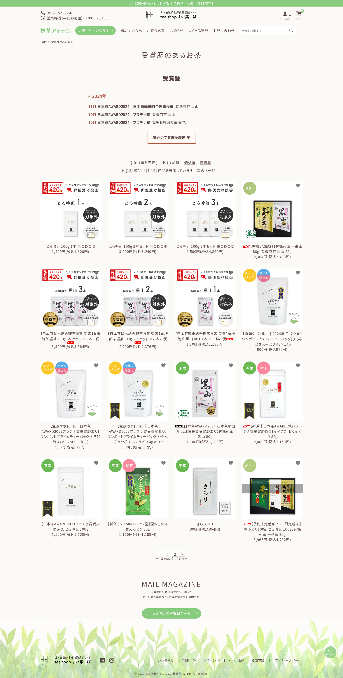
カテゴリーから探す (94, 30)
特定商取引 (261, 660)
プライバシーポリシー (287, 660)
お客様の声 (156, 30)
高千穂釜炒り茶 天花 (169, 122)
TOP (43, 41)
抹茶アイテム (55, 30)
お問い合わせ (224, 30)
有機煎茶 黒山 (187, 106)
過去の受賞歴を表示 (169, 137)
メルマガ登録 (239, 660)
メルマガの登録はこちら (171, 613)
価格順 (189, 162)
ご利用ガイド (194, 660)
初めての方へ (131, 30)
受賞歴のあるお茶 (62, 41)
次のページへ (208, 170)
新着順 (205, 162)
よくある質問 (198, 30)
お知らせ (177, 30)
